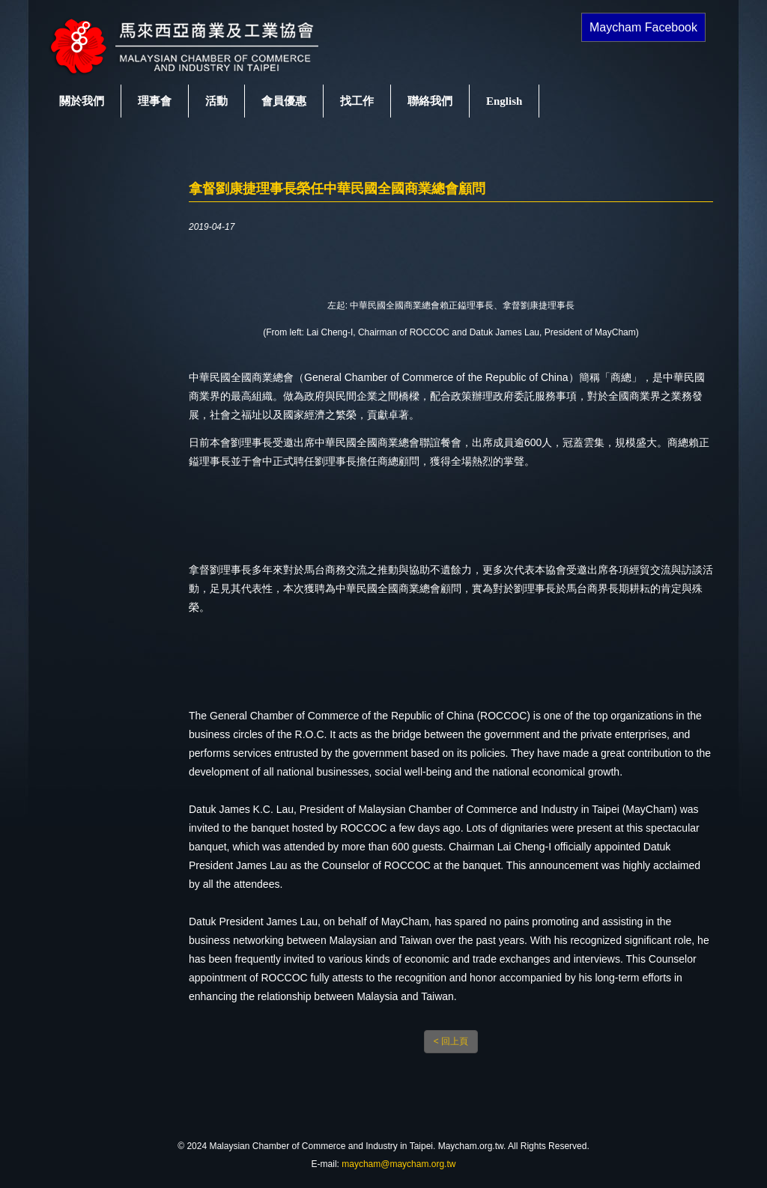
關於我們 (81, 101)
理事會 (155, 101)
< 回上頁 (451, 1041)
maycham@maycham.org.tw (398, 1164)
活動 (216, 101)
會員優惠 (283, 101)
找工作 (357, 101)
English (504, 101)
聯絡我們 (429, 101)
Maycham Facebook (643, 27)
